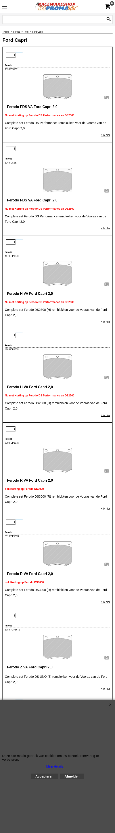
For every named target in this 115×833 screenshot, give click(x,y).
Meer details (54, 766)
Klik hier (105, 135)
